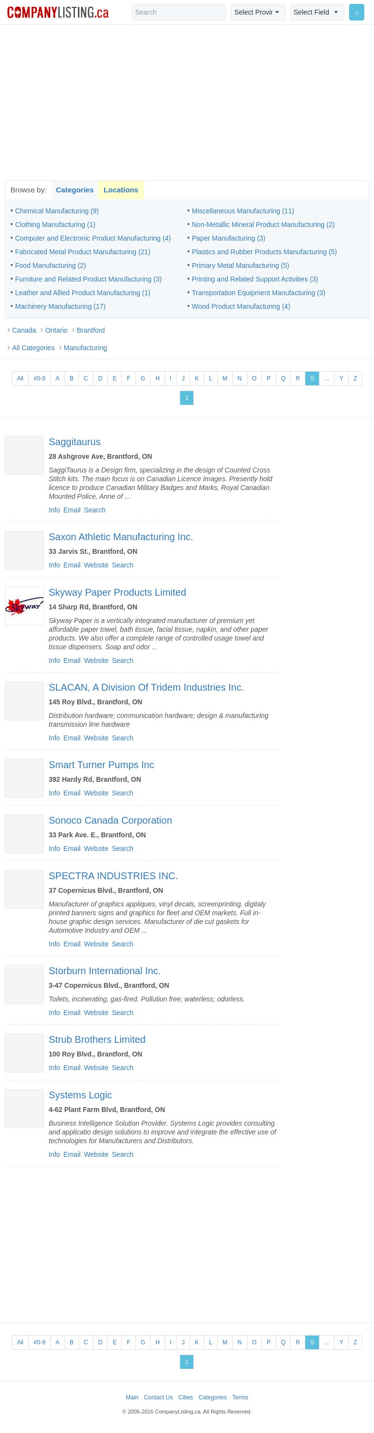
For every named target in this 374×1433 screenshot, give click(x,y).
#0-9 (39, 378)
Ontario (56, 330)
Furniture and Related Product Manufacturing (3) (88, 279)
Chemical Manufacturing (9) (57, 211)
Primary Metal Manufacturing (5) (240, 265)
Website (96, 565)
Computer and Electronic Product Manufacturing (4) (93, 238)
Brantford (91, 330)
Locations (121, 190)
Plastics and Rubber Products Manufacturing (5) (264, 252)
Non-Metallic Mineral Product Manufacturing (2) (263, 224)
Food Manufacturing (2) (50, 265)
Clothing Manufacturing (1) (55, 224)
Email (71, 510)
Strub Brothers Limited (97, 1039)
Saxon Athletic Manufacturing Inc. (121, 536)
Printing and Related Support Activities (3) (255, 279)
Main (132, 1397)
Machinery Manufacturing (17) (60, 306)
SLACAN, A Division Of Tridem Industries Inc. (146, 687)
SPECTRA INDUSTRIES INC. (113, 875)
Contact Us (158, 1397)
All (20, 378)
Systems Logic (80, 1095)
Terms (240, 1397)
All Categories (33, 348)
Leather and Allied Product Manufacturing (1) (82, 293)
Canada (24, 330)
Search (94, 510)
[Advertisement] (187, 102)
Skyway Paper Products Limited (117, 592)
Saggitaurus (75, 441)
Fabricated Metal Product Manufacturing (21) (82, 252)
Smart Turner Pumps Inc (101, 764)
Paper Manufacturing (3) (228, 238)
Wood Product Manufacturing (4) (241, 306)
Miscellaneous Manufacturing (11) (243, 211)
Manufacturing (85, 348)
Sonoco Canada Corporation (110, 820)
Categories (75, 190)
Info (54, 510)
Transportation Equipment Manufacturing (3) (258, 293)
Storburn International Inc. (105, 970)
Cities (185, 1397)
